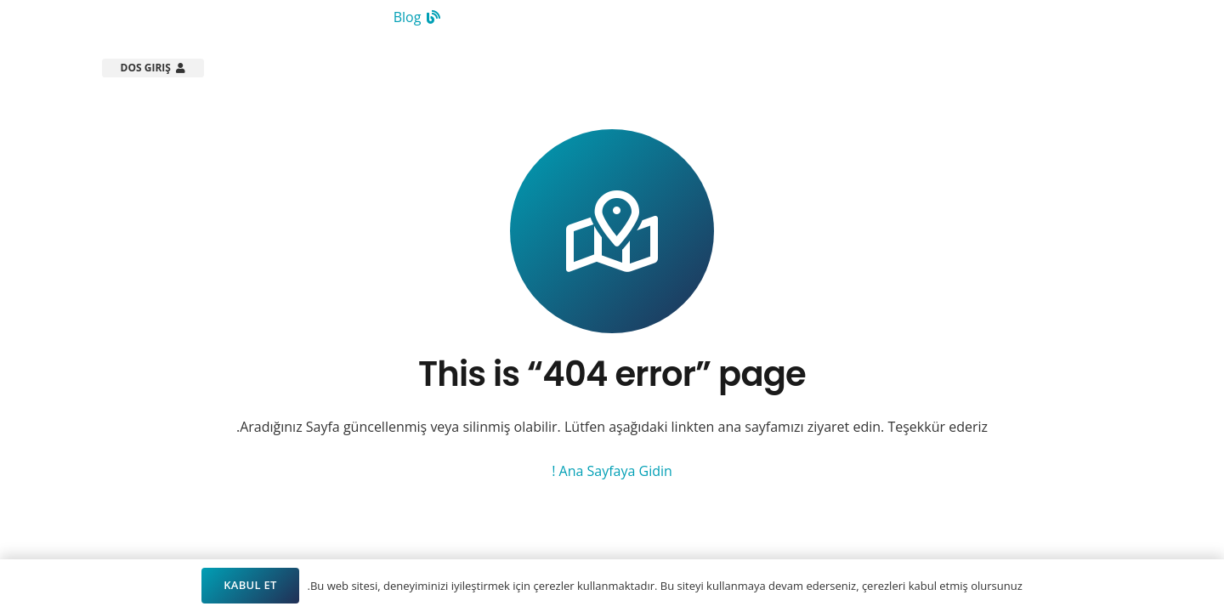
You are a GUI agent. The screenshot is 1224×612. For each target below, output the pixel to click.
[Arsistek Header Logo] (1047, 68)
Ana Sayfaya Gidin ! (612, 471)
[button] (715, 68)
